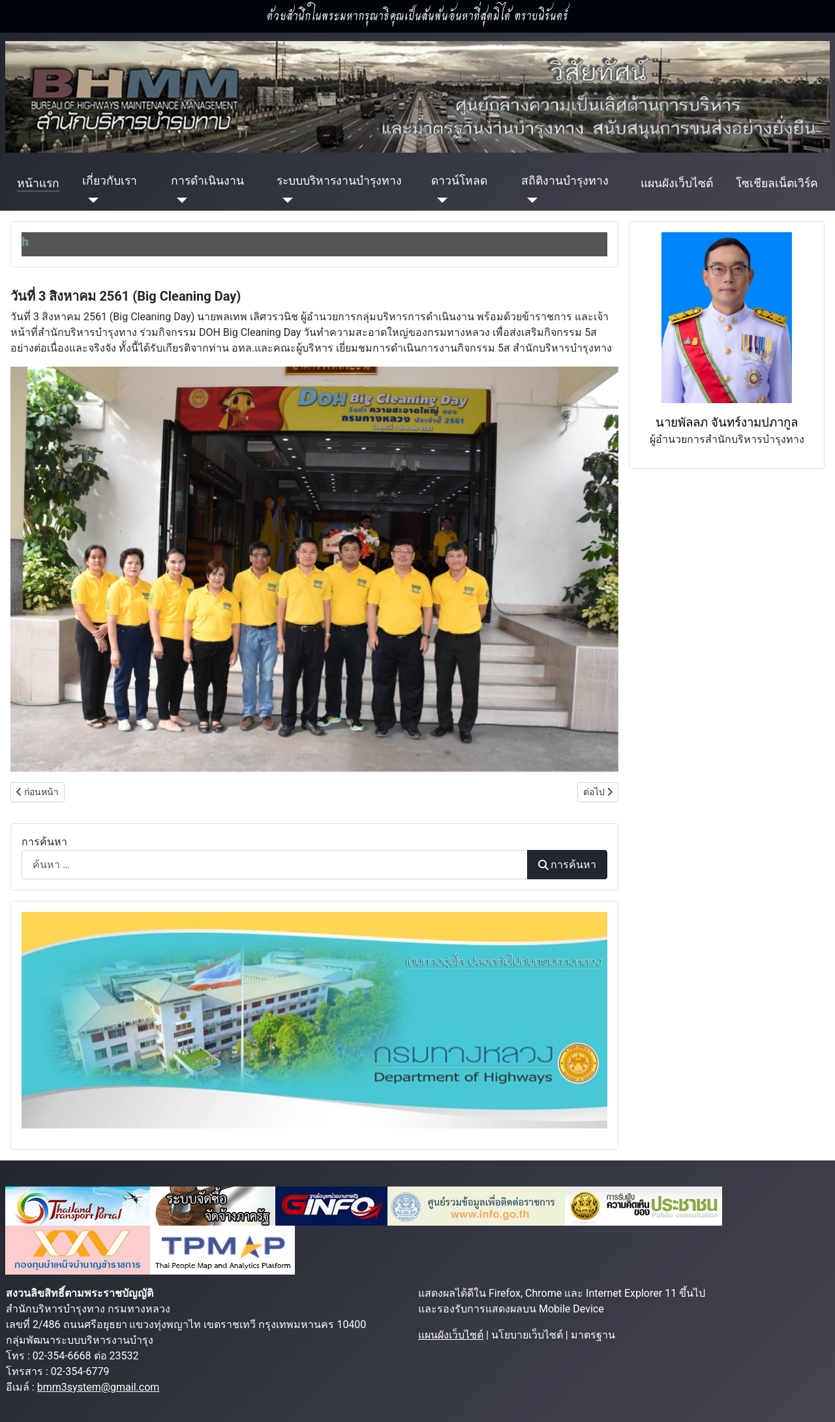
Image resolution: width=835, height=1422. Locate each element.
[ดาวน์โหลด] (439, 200)
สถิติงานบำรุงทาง (565, 180)
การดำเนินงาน (207, 180)
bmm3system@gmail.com (98, 1387)
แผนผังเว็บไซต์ (677, 183)
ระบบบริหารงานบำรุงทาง (339, 180)
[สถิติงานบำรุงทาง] (529, 200)
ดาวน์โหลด (459, 180)
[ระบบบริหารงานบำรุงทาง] (285, 200)
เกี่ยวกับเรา (109, 180)
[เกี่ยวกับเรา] (90, 200)
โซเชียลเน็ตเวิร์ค (777, 183)
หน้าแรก (38, 183)
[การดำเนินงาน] (179, 200)
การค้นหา (44, 842)
